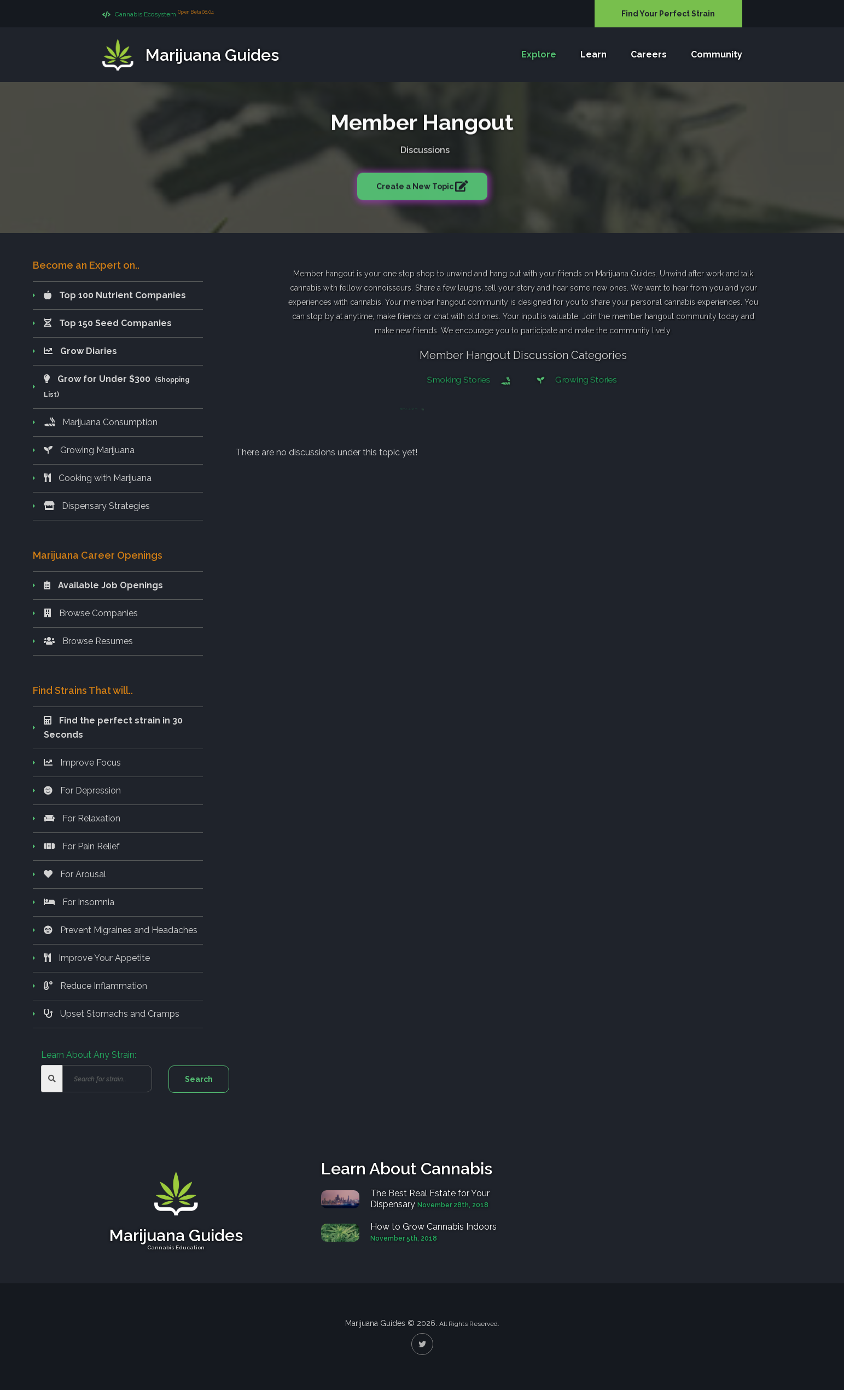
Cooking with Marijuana (98, 478)
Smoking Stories (470, 379)
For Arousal (75, 874)
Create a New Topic (415, 184)
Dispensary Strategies (97, 506)
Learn (593, 54)
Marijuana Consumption (101, 422)
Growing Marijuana (89, 450)
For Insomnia (79, 902)
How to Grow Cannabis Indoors (433, 1226)
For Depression (82, 790)
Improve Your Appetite (97, 958)
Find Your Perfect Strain (668, 13)
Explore (538, 54)
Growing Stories (574, 379)
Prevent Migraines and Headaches (120, 930)
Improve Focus (82, 762)
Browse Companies (91, 613)
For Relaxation (82, 818)
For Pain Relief (82, 846)
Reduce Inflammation (95, 986)
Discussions (425, 148)
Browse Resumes (88, 641)
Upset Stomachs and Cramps (111, 1014)
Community (716, 54)
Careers (649, 54)
